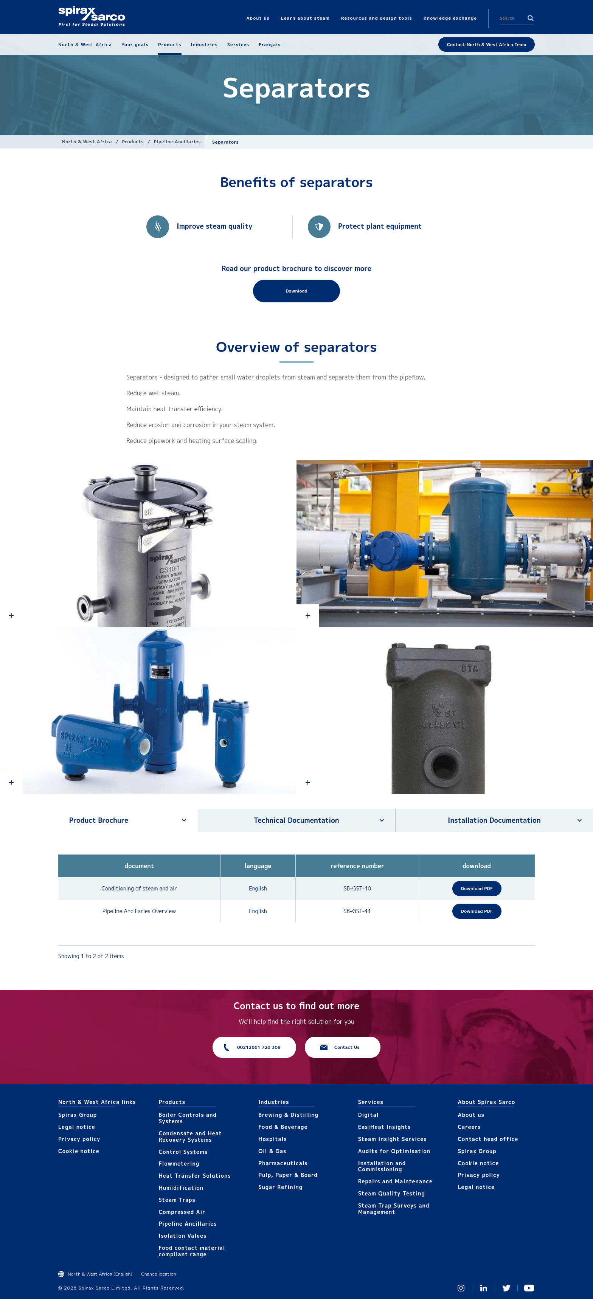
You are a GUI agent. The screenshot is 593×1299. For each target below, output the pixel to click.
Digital (368, 1114)
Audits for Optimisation (394, 1151)
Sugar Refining (280, 1187)
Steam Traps (177, 1199)
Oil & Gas (272, 1151)
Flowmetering (179, 1163)
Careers (469, 1126)
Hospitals (272, 1139)
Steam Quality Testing (391, 1193)
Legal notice (76, 1126)
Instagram (461, 1288)
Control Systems (183, 1151)
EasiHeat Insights (384, 1126)
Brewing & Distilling (288, 1114)
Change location (158, 1274)
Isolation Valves (183, 1235)
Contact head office (488, 1139)
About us (471, 1114)
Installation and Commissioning (382, 1166)
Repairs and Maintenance (395, 1181)
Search (531, 18)
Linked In (483, 1288)
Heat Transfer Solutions (195, 1175)
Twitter (506, 1288)
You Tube (529, 1288)
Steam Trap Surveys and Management (394, 1208)
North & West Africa (87, 141)
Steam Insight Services (392, 1139)
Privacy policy (79, 1139)
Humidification (181, 1187)
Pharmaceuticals (283, 1163)
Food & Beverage (282, 1126)
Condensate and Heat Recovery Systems (190, 1136)
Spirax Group (77, 1114)
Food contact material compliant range (192, 1251)
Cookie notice (78, 1151)
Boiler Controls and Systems (188, 1118)
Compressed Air (182, 1211)
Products (133, 141)
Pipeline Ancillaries (177, 141)
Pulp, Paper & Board (288, 1174)
